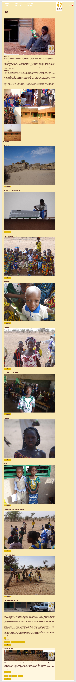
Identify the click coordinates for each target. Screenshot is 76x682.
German (69, 5)
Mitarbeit (31, 5)
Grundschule (17, 641)
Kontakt (19, 5)
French (69, 4)
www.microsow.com (44, 84)
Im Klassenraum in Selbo (11, 373)
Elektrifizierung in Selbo (11, 600)
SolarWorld (8, 641)
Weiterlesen (8, 186)
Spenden (30, 3)
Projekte (19, 3)
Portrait (6, 282)
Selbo (8, 8)
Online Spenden (8, 649)
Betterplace (12, 641)
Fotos (6, 5)
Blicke (5, 464)
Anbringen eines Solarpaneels (12, 191)
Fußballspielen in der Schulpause (14, 509)
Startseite (5, 8)
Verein (7, 3)
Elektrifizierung (22, 641)
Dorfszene (7, 145)
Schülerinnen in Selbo (10, 236)
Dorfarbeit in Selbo (9, 555)
